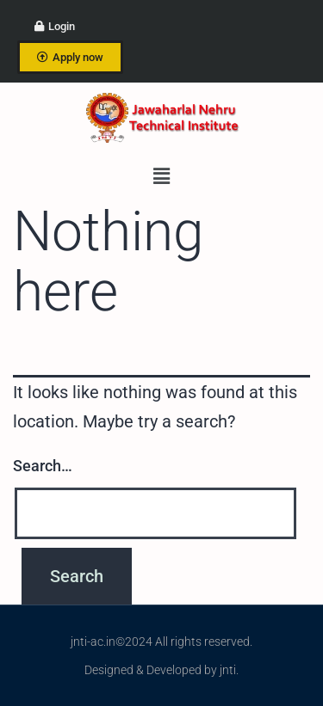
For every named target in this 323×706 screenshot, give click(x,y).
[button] (161, 176)
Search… (42, 466)
